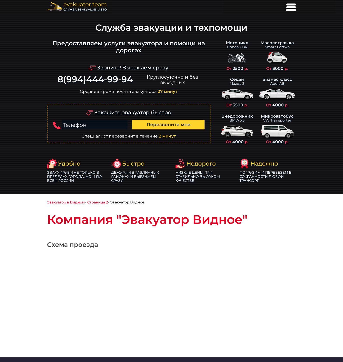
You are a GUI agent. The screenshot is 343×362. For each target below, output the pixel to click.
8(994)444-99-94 (95, 79)
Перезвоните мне (168, 124)
